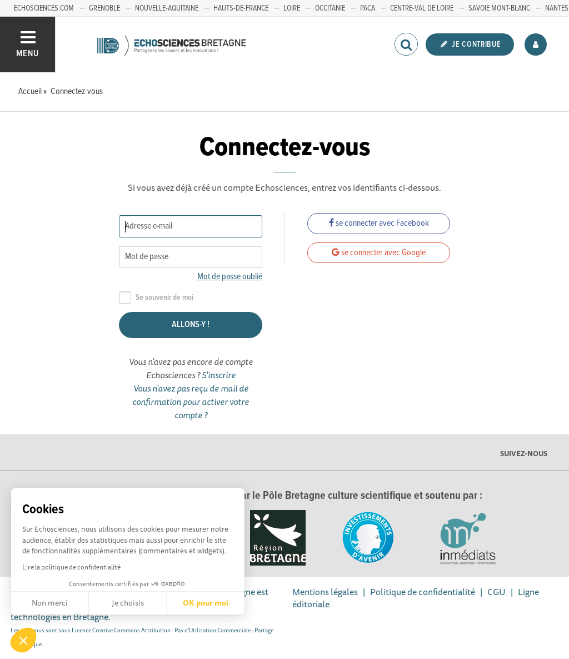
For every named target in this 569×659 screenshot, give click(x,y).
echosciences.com (44, 8)
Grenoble (104, 8)
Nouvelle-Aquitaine (166, 8)
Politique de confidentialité (422, 591)
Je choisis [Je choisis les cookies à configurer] (128, 603)
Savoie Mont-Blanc (499, 8)
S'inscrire (219, 375)
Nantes (556, 8)
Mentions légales (325, 591)
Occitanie (330, 8)
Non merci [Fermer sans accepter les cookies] (50, 603)
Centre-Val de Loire (421, 8)
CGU (496, 591)
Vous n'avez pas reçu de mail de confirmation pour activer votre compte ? (190, 401)
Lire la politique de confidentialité (71, 567)
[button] (23, 640)
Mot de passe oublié (229, 277)
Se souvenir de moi (156, 298)
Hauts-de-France (240, 8)
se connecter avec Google (379, 253)
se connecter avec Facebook (379, 223)
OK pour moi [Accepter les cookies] (205, 603)
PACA (367, 8)
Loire (291, 8)
